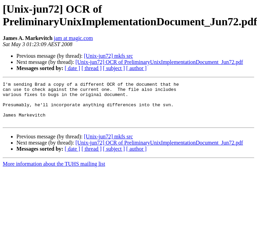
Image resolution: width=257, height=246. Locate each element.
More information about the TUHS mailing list (54, 172)
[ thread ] (91, 68)
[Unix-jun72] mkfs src (108, 56)
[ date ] (72, 68)
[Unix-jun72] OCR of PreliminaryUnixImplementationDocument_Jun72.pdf (159, 62)
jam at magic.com (73, 38)
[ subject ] (114, 68)
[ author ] (136, 68)
